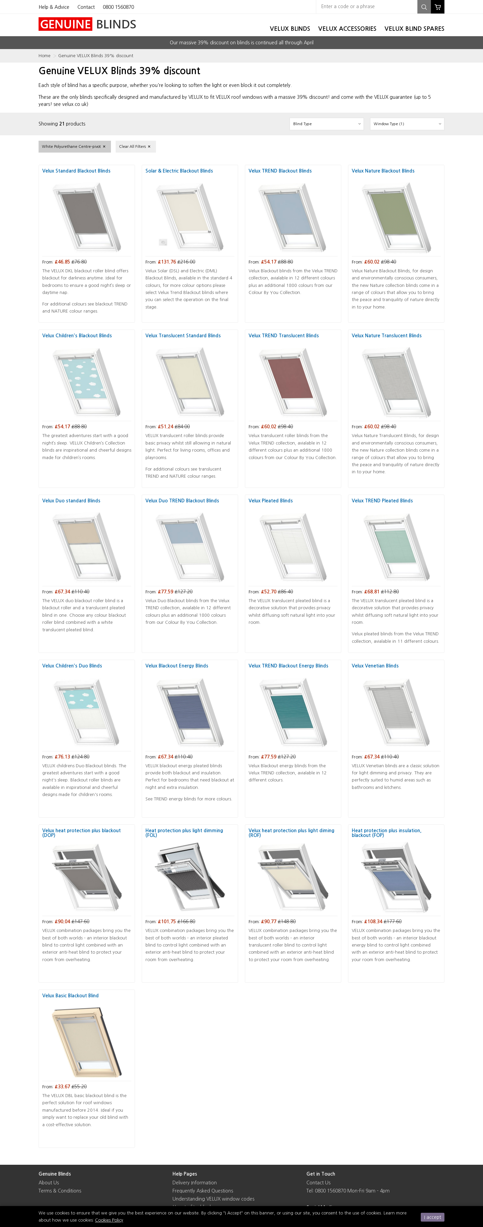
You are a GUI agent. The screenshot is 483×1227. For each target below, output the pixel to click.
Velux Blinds (290, 29)
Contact (86, 7)
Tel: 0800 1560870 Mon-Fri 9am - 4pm (348, 1190)
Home (44, 55)
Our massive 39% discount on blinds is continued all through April (242, 42)
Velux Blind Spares (414, 29)
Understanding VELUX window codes (213, 1199)
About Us (49, 1182)
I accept (432, 1217)
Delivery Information (194, 1182)
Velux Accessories (347, 29)
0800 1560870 (118, 7)
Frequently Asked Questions (202, 1190)
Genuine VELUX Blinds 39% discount (95, 55)
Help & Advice (54, 7)
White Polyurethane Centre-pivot (71, 146)
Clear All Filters (132, 146)
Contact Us (318, 1182)
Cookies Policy (109, 1220)
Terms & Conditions (60, 1190)
